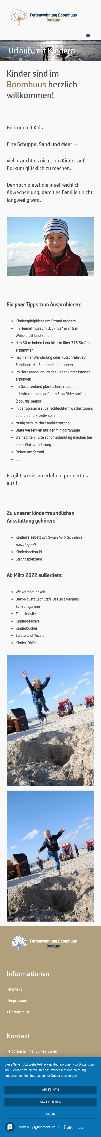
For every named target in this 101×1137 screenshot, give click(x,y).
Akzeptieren (50, 1102)
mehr (50, 1114)
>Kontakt (14, 989)
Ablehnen (50, 1090)
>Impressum (17, 1000)
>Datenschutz (18, 1011)
